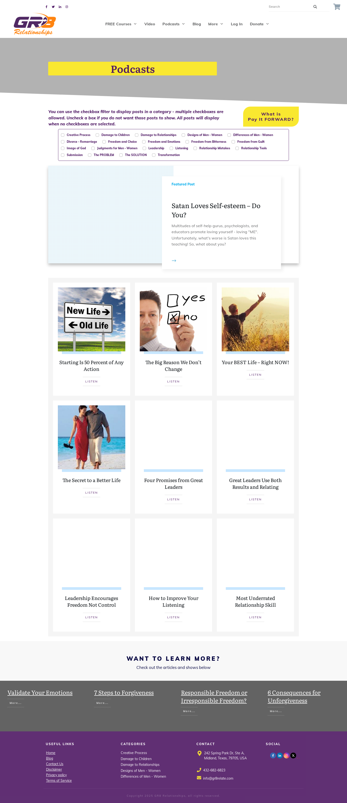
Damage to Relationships (140, 764)
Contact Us (54, 764)
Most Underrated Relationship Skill (255, 575)
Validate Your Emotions (40, 692)
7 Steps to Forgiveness (124, 692)
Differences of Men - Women (143, 776)
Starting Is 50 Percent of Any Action (91, 339)
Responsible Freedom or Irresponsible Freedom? (214, 696)
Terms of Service (59, 780)
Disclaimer (54, 769)
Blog (49, 758)
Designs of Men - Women (140, 771)
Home (50, 753)
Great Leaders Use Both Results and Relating (255, 457)
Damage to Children (136, 759)
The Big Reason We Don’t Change (173, 339)
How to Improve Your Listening (173, 575)
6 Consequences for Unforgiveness (294, 696)
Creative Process (134, 753)
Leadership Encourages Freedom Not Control (91, 575)
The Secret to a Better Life (91, 457)
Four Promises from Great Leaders (173, 457)
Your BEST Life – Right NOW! (255, 339)
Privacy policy (56, 775)
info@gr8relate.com (218, 778)
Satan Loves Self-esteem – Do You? (173, 214)
